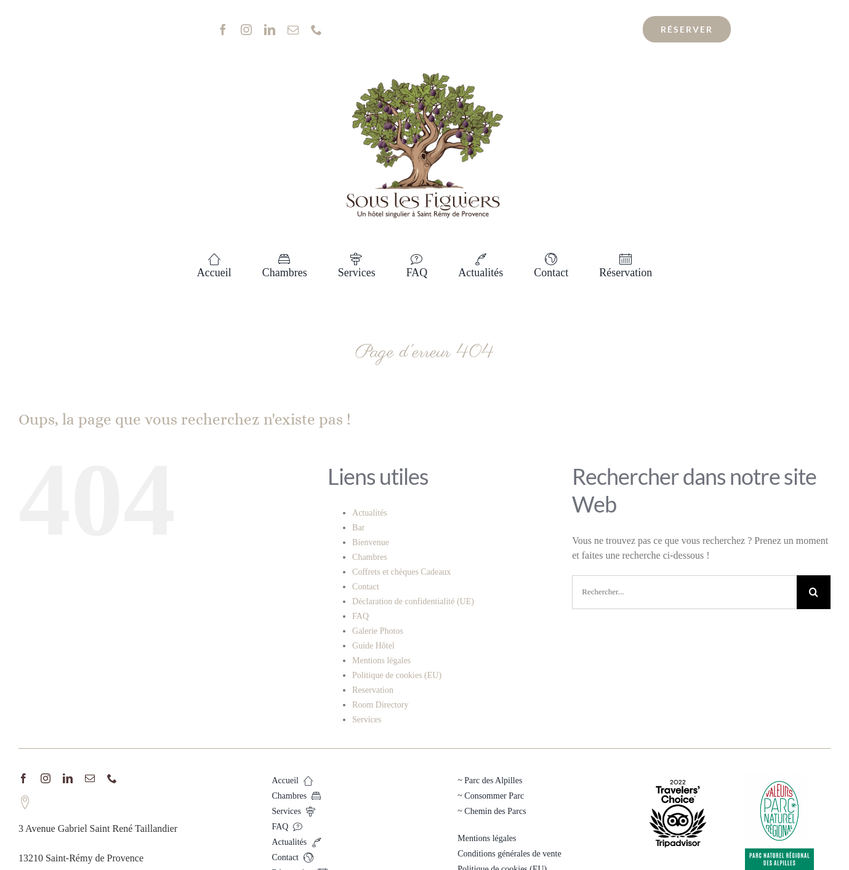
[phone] (316, 29)
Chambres (369, 557)
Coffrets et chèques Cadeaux (401, 572)
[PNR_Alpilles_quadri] (779, 778)
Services (366, 719)
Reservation (372, 690)
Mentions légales (381, 660)
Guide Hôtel (373, 645)
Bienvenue (370, 542)
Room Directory (380, 704)
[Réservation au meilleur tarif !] (687, 29)
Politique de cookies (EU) (396, 675)
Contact (365, 586)
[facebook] (222, 29)
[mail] (293, 29)
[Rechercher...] (684, 592)
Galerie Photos (377, 631)
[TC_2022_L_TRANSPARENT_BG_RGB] (677, 778)
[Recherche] (814, 592)
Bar (358, 527)
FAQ (360, 616)
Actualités (369, 512)
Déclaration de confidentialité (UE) (413, 601)
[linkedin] (269, 29)
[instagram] (246, 29)
